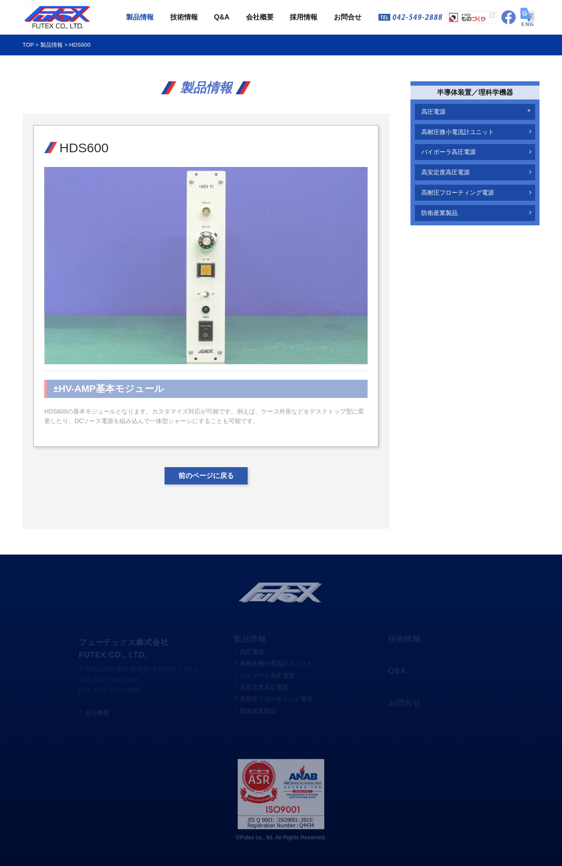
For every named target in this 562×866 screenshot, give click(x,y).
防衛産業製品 (439, 212)
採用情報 (303, 17)
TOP (28, 45)
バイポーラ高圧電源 (448, 151)
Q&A (221, 17)
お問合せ (348, 17)
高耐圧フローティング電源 (457, 192)
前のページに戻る (206, 475)
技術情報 (184, 17)
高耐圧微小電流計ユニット (457, 131)
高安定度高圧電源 (445, 172)
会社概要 (260, 17)
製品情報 (140, 17)
